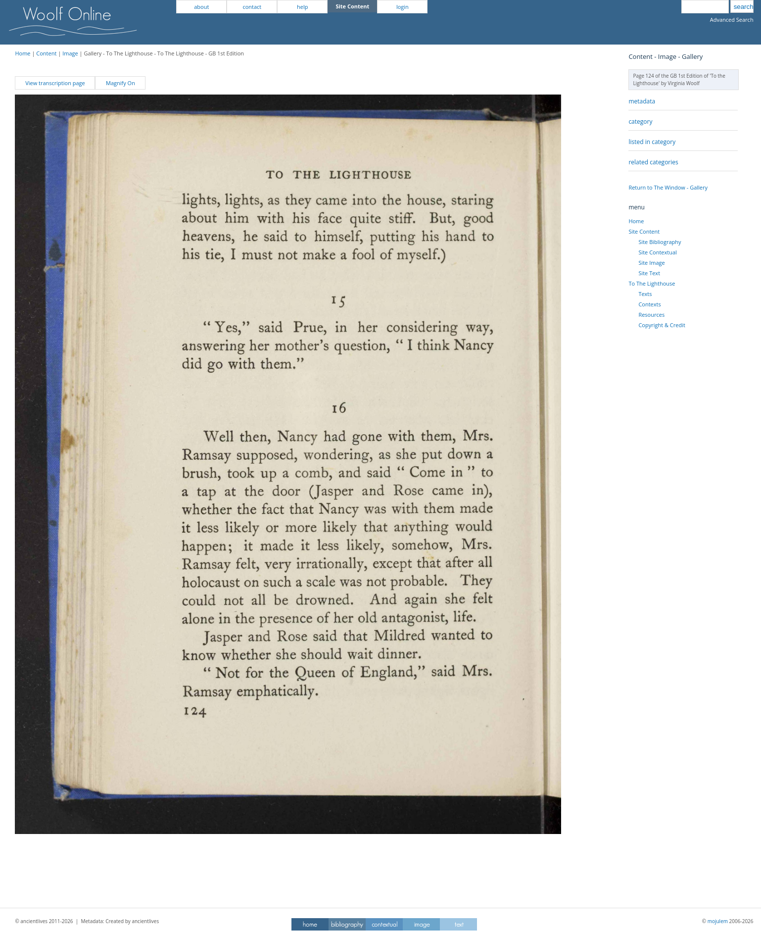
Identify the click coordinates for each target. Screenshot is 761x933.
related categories (653, 162)
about (201, 6)
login (402, 6)
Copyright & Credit (661, 325)
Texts (645, 293)
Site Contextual (657, 252)
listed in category (651, 142)
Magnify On (120, 83)
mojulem (718, 921)
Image (70, 53)
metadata (641, 101)
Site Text (649, 273)
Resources (651, 314)
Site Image (651, 262)
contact (251, 6)
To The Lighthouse (651, 283)
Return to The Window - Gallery (668, 187)
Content (46, 53)
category (640, 121)
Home (22, 53)
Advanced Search (732, 19)
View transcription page (55, 83)
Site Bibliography (659, 242)
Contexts (649, 304)
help (302, 6)
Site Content (644, 231)
